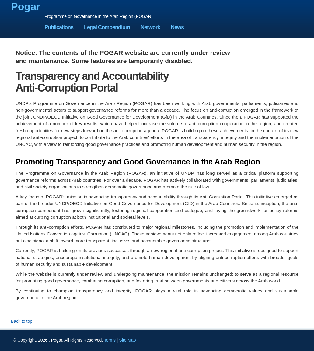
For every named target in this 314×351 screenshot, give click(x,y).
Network (150, 27)
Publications (58, 27)
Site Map (127, 340)
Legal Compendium (107, 27)
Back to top (21, 321)
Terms (110, 340)
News (177, 27)
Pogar (25, 6)
